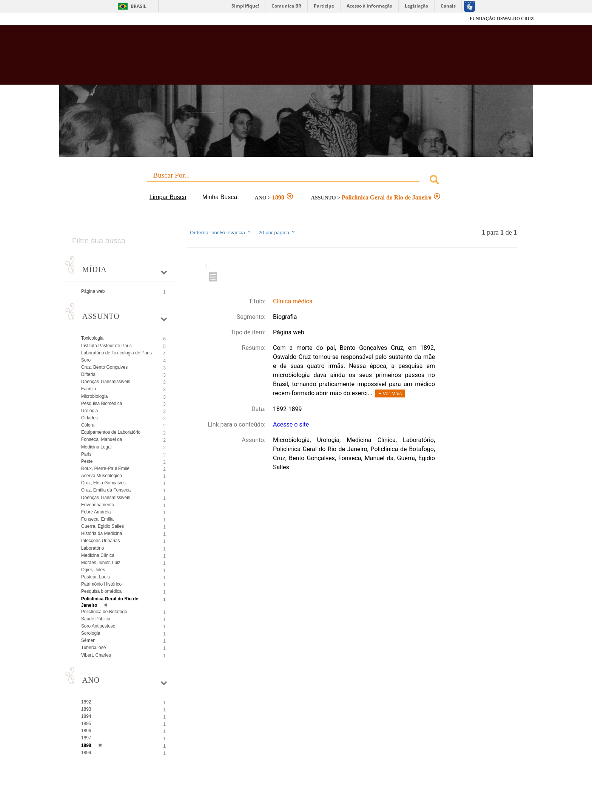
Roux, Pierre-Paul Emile (105, 468)
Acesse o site (291, 424)
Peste (87, 461)
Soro (86, 360)
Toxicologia (92, 338)
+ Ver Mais (390, 393)
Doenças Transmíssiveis (105, 497)
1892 (86, 702)
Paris (86, 454)
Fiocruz (76, 18)
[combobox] (296, 181)
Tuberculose (93, 647)
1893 (86, 709)
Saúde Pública (95, 618)
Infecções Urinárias (100, 540)
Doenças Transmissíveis (105, 381)
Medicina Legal (96, 447)
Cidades (89, 418)
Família (88, 388)
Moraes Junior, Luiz (100, 562)
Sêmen (88, 640)
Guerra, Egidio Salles (102, 526)
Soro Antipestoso (98, 626)
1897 (86, 738)
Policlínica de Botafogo (104, 611)
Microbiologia (94, 396)
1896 (86, 730)
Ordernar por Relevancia (220, 232)
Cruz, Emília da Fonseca (106, 490)
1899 (86, 752)
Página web (93, 291)
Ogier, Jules (93, 569)
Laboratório (92, 548)
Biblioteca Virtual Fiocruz (255, 58)
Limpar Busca (168, 197)
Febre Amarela (96, 512)
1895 (86, 723)
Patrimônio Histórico (101, 584)
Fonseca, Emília (97, 519)
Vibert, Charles (96, 655)
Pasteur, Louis (95, 577)
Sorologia (90, 633)
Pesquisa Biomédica (101, 403)
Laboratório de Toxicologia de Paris (116, 353)
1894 (86, 716)
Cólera (87, 425)
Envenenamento (97, 504)
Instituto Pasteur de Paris (106, 345)
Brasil (138, 6)
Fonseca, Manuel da (101, 439)
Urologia (89, 410)
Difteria (88, 374)
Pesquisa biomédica (101, 591)
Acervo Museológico (101, 475)
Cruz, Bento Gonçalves (104, 367)
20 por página (277, 232)
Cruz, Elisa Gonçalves (103, 482)
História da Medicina (101, 533)
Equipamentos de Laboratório (110, 432)
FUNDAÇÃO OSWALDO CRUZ (502, 18)
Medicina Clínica (97, 555)
